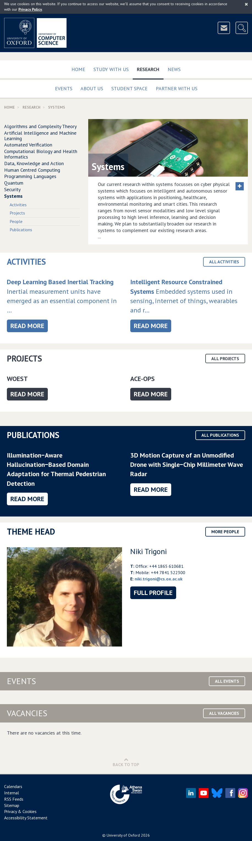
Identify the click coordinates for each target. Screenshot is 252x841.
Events (63, 88)
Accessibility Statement (26, 817)
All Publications (220, 435)
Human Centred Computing (32, 170)
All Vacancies (224, 713)
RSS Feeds (13, 799)
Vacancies (27, 713)
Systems (13, 196)
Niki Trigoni (148, 551)
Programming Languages (30, 176)
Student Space (129, 88)
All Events (227, 681)
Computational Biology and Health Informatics (40, 154)
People (16, 221)
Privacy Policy (30, 9)
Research (150, 68)
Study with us (111, 69)
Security (12, 189)
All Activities (224, 261)
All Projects (225, 358)
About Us (92, 88)
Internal (11, 792)
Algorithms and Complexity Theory (40, 126)
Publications (21, 229)
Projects (17, 213)
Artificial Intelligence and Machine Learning (40, 136)
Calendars (13, 786)
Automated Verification (28, 145)
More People (225, 531)
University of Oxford (123, 835)
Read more (29, 325)
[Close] (246, 4)
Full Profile (153, 592)
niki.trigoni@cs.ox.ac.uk (158, 579)
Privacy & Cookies (20, 811)
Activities (18, 204)
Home (78, 69)
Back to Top (126, 762)
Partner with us (176, 88)
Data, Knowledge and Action (34, 163)
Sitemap (11, 805)
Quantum (13, 183)
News (174, 69)
